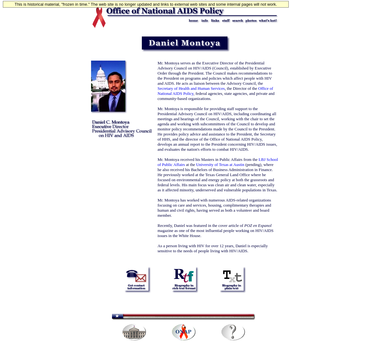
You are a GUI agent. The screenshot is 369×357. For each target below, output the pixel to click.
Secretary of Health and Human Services (191, 88)
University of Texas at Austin (220, 164)
